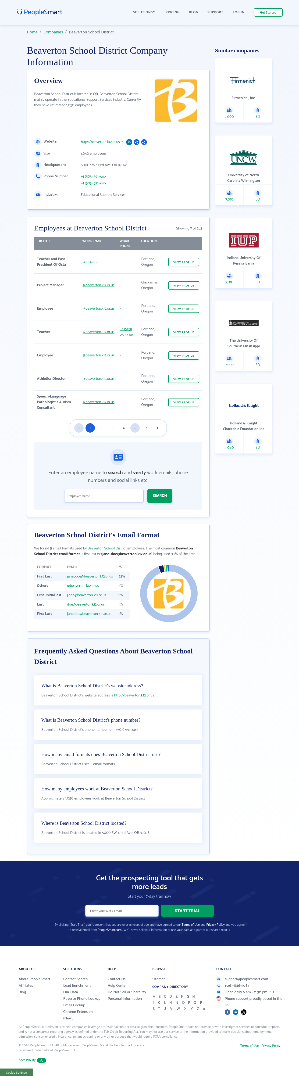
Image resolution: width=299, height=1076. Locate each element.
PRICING (173, 12)
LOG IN (239, 12)
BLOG (193, 12)
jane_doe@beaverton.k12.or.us (90, 576)
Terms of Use (191, 925)
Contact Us (116, 979)
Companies (53, 32)
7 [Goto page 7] (146, 428)
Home (32, 32)
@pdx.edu (90, 262)
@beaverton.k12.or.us (98, 285)
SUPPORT (215, 12)
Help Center (117, 986)
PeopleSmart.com (109, 930)
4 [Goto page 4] (124, 428)
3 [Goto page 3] (112, 428)
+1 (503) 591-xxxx (93, 176)
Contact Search (75, 979)
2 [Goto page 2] (101, 428)
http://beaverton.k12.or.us (100, 142)
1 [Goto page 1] (90, 428)
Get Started (268, 12)
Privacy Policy (215, 925)
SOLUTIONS (144, 12)
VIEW (183, 262)
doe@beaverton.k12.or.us (86, 604)
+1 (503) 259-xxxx (127, 332)
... (135, 428)
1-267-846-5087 (232, 986)
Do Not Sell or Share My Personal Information (127, 995)
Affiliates (26, 986)
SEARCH (160, 495)
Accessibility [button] (32, 1060)
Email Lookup (74, 1005)
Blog (22, 992)
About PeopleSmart (34, 979)
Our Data (70, 992)
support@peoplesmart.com (242, 979)
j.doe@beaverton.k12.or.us (86, 595)
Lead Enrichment (77, 986)
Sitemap (159, 979)
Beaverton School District (107, 548)
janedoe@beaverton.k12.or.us (89, 614)
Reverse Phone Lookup (81, 999)
